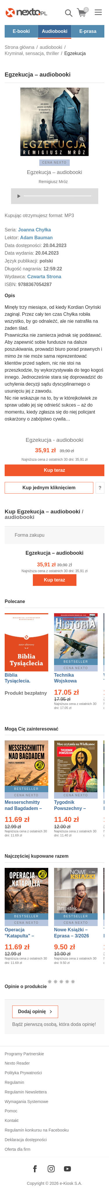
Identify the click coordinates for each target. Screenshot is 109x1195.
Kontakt (11, 1120)
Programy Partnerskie (24, 1054)
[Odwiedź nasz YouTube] (67, 1168)
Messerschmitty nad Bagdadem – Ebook (23, 808)
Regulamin (14, 1082)
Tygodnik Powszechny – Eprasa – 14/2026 (73, 808)
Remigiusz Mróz (53, 181)
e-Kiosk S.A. (71, 1183)
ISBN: (11, 284)
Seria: (11, 229)
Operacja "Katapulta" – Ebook (19, 935)
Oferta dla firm (18, 1149)
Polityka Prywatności (23, 1072)
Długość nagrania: (24, 268)
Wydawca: (16, 276)
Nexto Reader (17, 1063)
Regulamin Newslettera (26, 1092)
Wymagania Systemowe (26, 1101)
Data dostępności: (24, 245)
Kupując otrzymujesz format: (34, 215)
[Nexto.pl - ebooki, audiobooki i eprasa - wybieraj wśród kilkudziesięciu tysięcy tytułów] (26, 12)
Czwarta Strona (44, 276)
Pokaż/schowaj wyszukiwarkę (69, 13)
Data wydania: (20, 253)
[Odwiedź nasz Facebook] (35, 1168)
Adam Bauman (36, 237)
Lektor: (12, 237)
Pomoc (11, 1111)
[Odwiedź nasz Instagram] (51, 1168)
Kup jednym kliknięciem (48, 487)
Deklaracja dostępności (26, 1139)
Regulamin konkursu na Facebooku (37, 1130)
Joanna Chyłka (34, 229)
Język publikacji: (22, 260)
